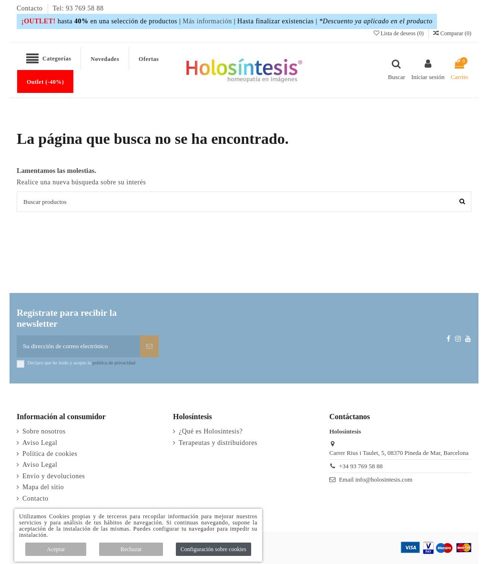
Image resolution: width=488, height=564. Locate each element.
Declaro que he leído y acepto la (81, 362)
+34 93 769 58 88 (361, 466)
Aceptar (56, 549)
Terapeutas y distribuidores (218, 442)
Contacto (31, 8)
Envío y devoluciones (53, 476)
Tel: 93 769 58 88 (78, 8)
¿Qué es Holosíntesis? (211, 431)
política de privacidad (113, 362)
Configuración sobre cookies (213, 549)
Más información (207, 21)
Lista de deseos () (399, 33)
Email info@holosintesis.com (375, 479)
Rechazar (131, 549)
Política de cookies (49, 453)
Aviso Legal (39, 442)
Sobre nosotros (44, 431)
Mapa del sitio (43, 487)
